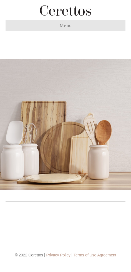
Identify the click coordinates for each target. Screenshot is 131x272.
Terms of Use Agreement (95, 255)
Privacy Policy (58, 255)
